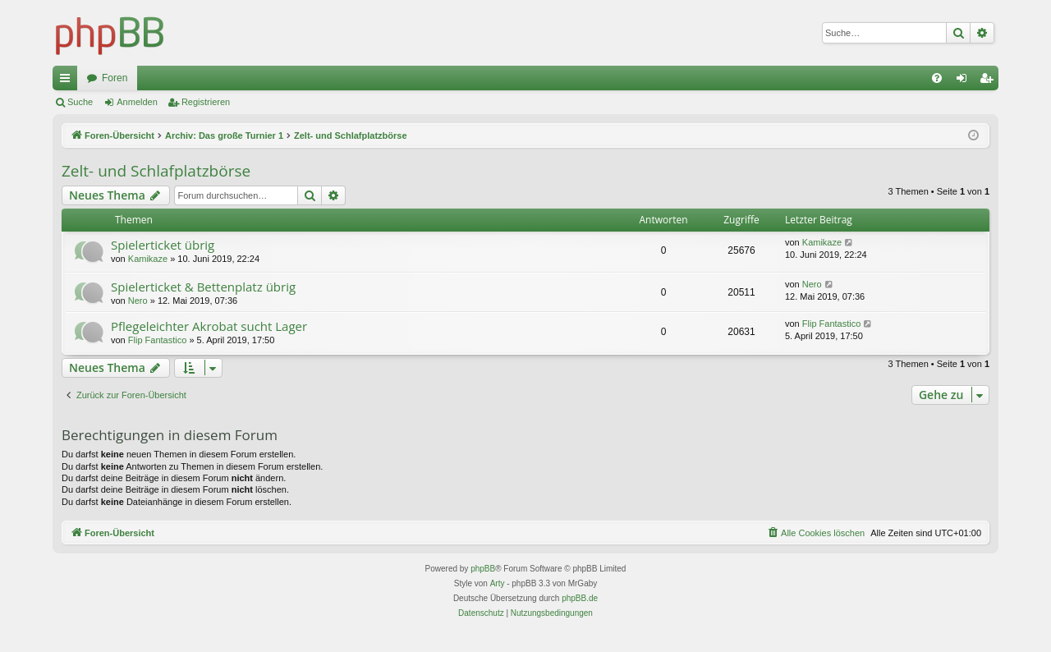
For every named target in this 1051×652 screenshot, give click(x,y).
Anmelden (137, 102)
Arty (497, 583)
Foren (114, 78)
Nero (138, 300)
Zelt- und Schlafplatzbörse (156, 170)
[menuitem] (937, 78)
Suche (80, 102)
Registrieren (205, 102)
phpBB (482, 568)
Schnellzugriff (68, 81)
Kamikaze (148, 259)
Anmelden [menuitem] (965, 81)
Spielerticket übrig (162, 244)
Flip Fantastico (157, 340)
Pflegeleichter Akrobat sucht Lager (209, 326)
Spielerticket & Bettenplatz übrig (203, 286)
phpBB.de (580, 598)
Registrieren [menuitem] (989, 81)
